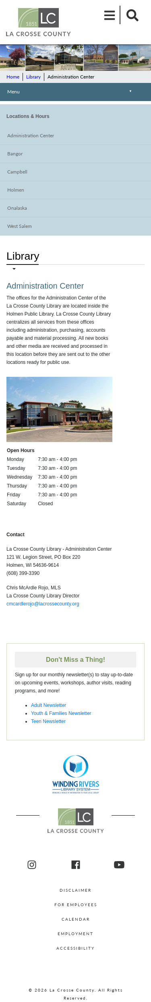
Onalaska (17, 208)
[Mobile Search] (130, 15)
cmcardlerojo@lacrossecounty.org (42, 604)
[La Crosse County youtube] (119, 865)
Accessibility (75, 948)
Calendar (76, 919)
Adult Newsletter (48, 705)
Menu (71, 92)
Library (33, 77)
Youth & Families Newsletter (61, 713)
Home (12, 77)
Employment (75, 933)
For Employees (75, 904)
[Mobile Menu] (109, 15)
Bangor (15, 154)
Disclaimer (75, 890)
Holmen (15, 190)
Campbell (17, 172)
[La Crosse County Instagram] (32, 865)
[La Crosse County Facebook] (76, 865)
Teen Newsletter (48, 721)
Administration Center (30, 135)
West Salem (19, 226)
